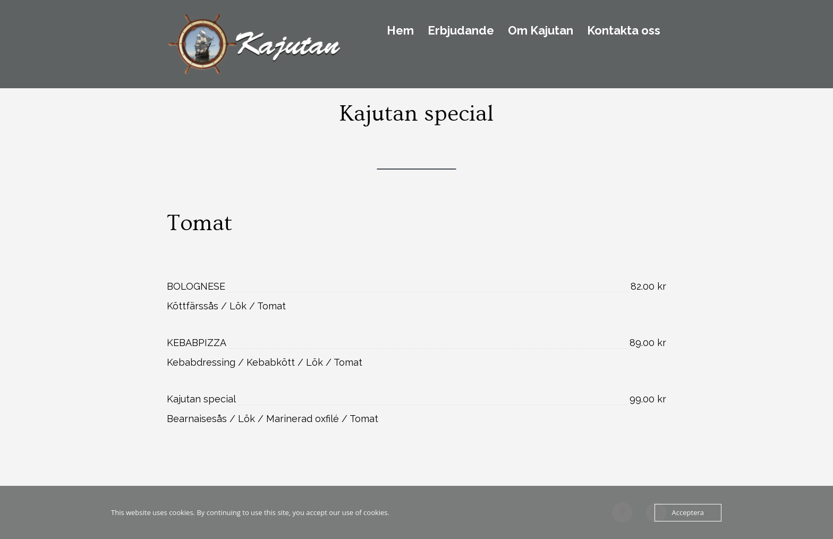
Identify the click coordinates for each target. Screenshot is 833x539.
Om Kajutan (540, 30)
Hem (400, 30)
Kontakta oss (623, 30)
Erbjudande (461, 30)
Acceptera (688, 512)
